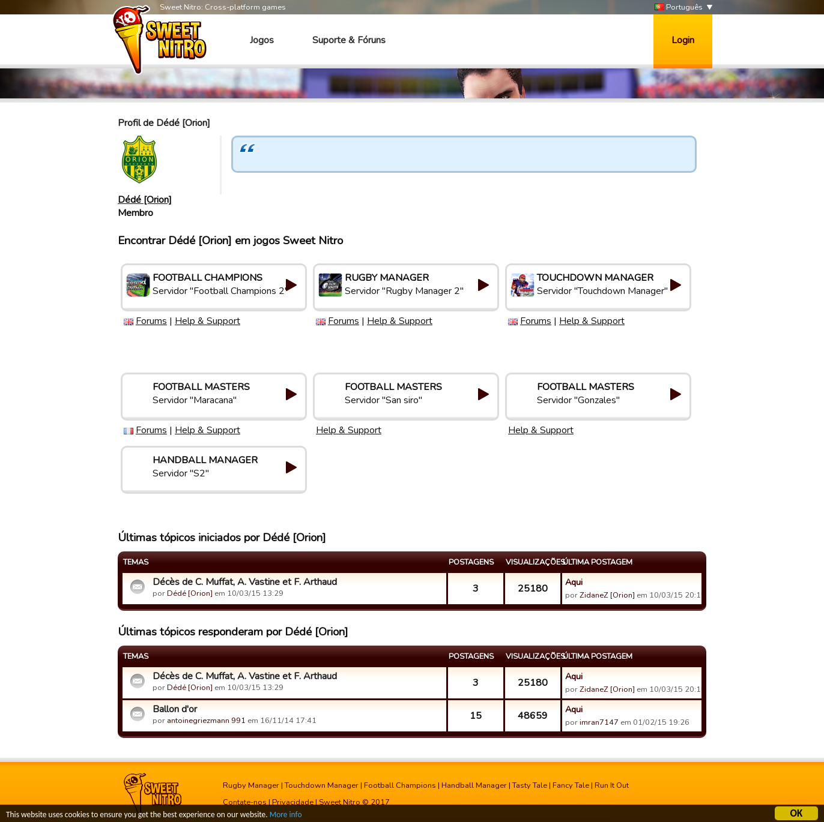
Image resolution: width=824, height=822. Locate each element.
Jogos (262, 40)
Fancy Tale (571, 785)
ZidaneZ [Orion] (607, 595)
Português (679, 7)
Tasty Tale (529, 785)
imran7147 (599, 722)
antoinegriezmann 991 (206, 720)
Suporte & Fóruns (349, 40)
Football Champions (400, 785)
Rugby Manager (251, 785)
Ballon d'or (175, 709)
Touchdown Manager (322, 785)
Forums (151, 321)
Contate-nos (245, 802)
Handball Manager (474, 785)
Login (682, 40)
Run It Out (612, 785)
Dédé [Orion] (145, 199)
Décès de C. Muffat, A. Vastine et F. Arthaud (245, 582)
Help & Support (207, 321)
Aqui (574, 582)
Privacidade (293, 802)
